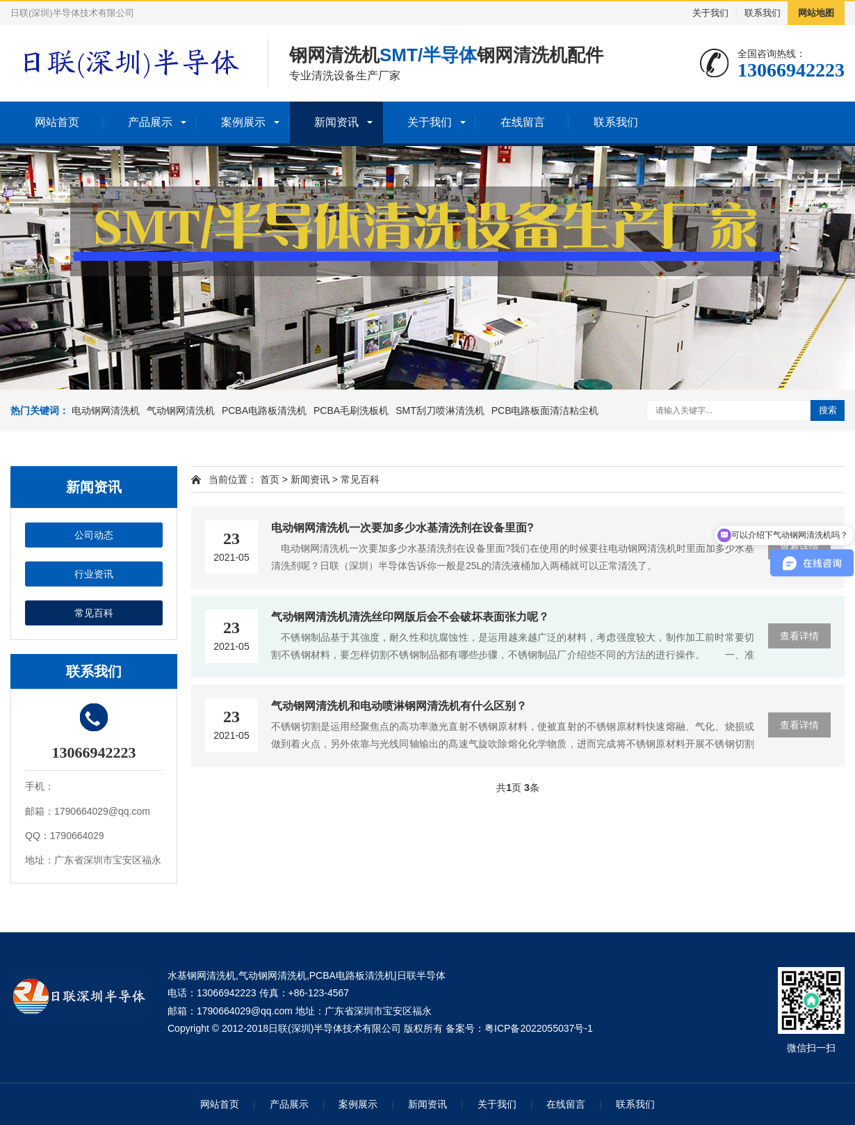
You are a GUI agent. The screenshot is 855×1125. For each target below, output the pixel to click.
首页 (269, 479)
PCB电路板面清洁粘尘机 (545, 410)
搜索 (828, 410)
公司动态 (93, 535)
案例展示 (243, 122)
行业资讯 (93, 574)
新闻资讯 (336, 122)
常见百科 (93, 613)
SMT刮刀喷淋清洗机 (440, 410)
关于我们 (710, 13)
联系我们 (762, 13)
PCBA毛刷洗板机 (351, 410)
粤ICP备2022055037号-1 (538, 1028)
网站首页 (57, 122)
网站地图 (816, 13)
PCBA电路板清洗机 (264, 410)
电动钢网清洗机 (106, 410)
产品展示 (150, 122)
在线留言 (522, 122)
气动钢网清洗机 (181, 410)
